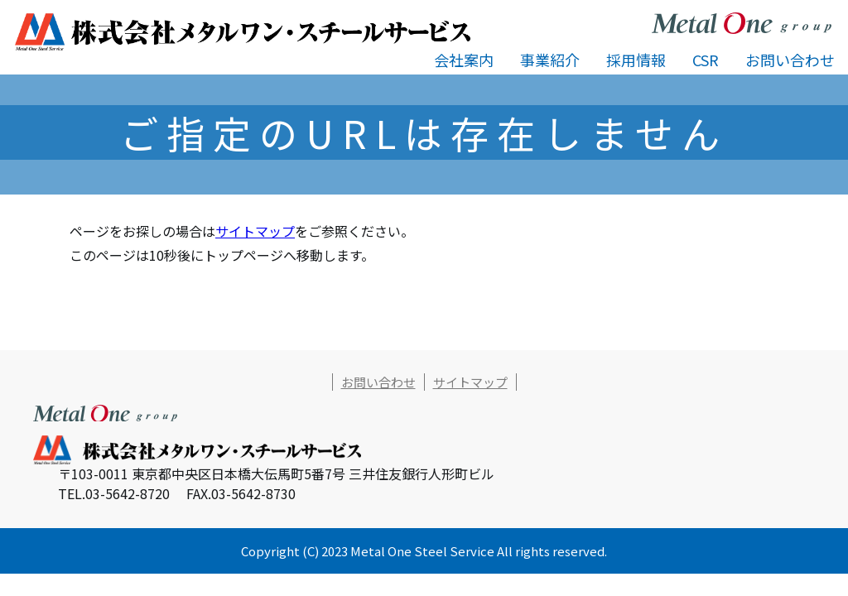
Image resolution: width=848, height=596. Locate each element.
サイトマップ (255, 231)
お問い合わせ (790, 59)
